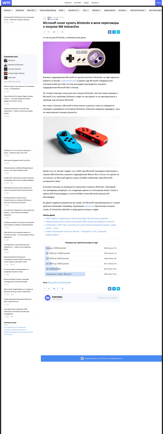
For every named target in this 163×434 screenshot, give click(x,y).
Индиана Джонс (109, 10)
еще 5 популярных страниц (12, 81)
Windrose (8, 10)
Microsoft (58, 282)
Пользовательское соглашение (15, 327)
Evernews (57, 297)
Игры (50, 17)
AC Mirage (123, 10)
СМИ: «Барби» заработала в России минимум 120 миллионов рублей (77, 218)
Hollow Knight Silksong (48, 10)
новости (68, 3)
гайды (86, 3)
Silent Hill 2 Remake (138, 10)
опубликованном (68, 81)
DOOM (62, 10)
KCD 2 (86, 10)
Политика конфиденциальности (15, 330)
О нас (6, 325)
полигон (94, 3)
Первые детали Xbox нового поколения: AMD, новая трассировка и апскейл (80, 221)
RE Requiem (20, 10)
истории (77, 3)
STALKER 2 (96, 10)
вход (159, 3)
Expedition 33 (74, 10)
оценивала (89, 206)
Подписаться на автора (107, 298)
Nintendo (67, 282)
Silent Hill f (32, 10)
